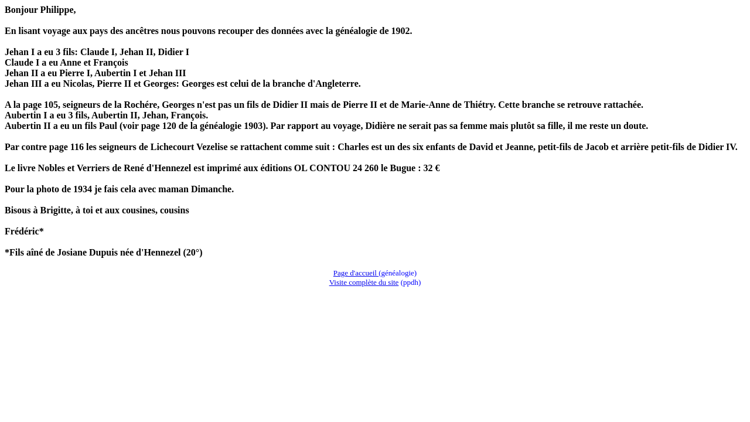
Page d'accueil (356, 272)
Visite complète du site (364, 282)
